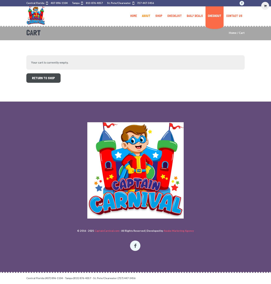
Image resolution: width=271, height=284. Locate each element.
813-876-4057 (94, 3)
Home (233, 32)
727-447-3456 (145, 3)
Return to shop (43, 78)
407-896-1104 (59, 3)
